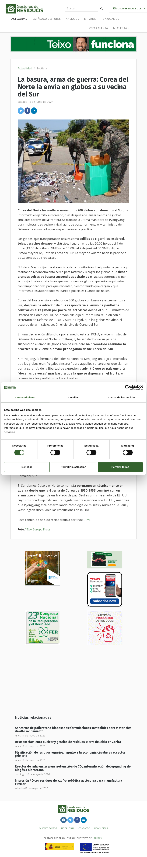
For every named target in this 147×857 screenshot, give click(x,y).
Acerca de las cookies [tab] (121, 397)
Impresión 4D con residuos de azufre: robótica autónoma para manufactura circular (68, 782)
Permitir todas (120, 466)
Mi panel (90, 18)
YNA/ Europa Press (37, 529)
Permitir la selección (73, 466)
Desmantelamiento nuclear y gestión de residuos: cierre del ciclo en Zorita (68, 742)
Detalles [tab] (73, 397)
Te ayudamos (110, 18)
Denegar (27, 466)
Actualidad (19, 18)
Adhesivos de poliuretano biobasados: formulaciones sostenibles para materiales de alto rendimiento (73, 729)
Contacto (84, 828)
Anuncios (72, 18)
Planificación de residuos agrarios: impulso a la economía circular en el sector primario (70, 754)
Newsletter (101, 828)
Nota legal (67, 828)
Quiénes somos (48, 828)
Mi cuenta (121, 28)
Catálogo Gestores (47, 18)
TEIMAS (98, 838)
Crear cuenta (98, 28)
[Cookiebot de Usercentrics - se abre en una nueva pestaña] (127, 387)
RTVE (86, 520)
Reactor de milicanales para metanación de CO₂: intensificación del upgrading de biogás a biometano (73, 768)
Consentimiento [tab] (25, 397)
